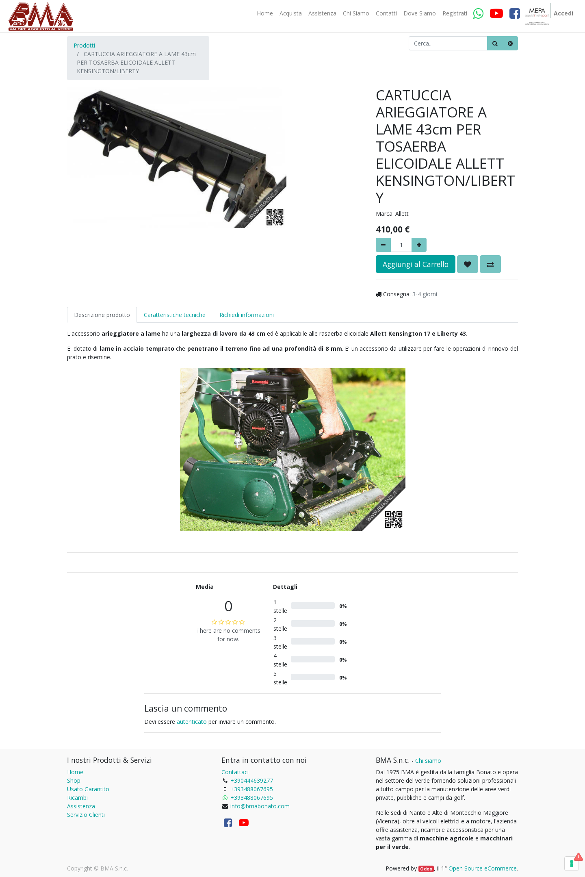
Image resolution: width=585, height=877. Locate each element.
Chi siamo (428, 760)
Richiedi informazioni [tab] (246, 315)
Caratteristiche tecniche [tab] (175, 315)
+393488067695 (251, 789)
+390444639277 (251, 780)
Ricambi (77, 797)
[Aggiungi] (419, 245)
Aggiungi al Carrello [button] (415, 264)
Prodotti (84, 45)
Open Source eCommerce (482, 868)
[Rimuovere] (383, 245)
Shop (73, 780)
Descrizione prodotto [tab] (102, 315)
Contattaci (235, 772)
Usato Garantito (88, 789)
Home (75, 772)
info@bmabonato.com (260, 806)
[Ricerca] (495, 43)
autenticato (192, 721)
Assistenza (81, 806)
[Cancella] (510, 43)
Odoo (426, 869)
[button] (467, 264)
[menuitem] (265, 13)
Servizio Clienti (86, 814)
